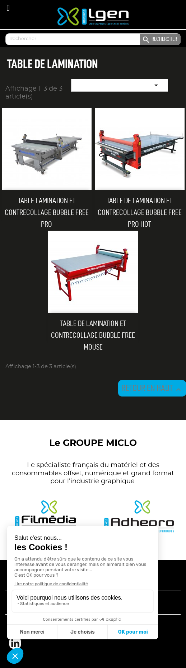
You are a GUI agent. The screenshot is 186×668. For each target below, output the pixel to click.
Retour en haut (152, 388)
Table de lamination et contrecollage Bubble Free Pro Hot (140, 212)
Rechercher (159, 39)
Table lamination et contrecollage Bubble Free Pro (47, 212)
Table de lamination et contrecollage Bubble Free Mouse (93, 335)
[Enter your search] (93, 39)
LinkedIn (15, 643)
